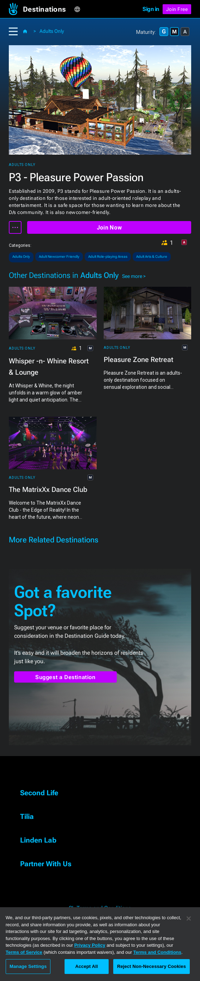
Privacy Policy (89, 945)
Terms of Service (24, 952)
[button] (48, 9)
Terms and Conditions (157, 952)
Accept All (86, 966)
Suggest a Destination (65, 677)
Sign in (151, 9)
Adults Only (52, 31)
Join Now (109, 227)
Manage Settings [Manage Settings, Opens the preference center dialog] (28, 966)
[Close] (188, 918)
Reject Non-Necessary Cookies (151, 966)
